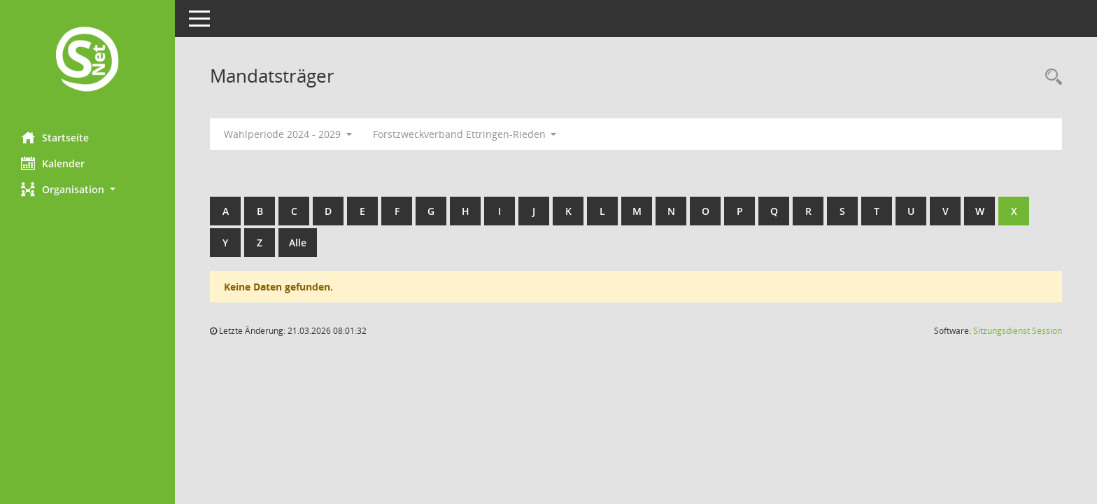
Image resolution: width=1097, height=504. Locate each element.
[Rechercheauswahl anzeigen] (1050, 77)
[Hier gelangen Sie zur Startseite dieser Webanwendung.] (87, 60)
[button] (87, 189)
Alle (297, 242)
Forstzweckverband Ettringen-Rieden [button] (465, 134)
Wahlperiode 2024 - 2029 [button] (288, 134)
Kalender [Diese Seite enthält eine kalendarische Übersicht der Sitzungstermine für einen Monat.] (53, 163)
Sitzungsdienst (1017, 331)
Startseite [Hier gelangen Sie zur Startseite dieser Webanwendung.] (55, 137)
